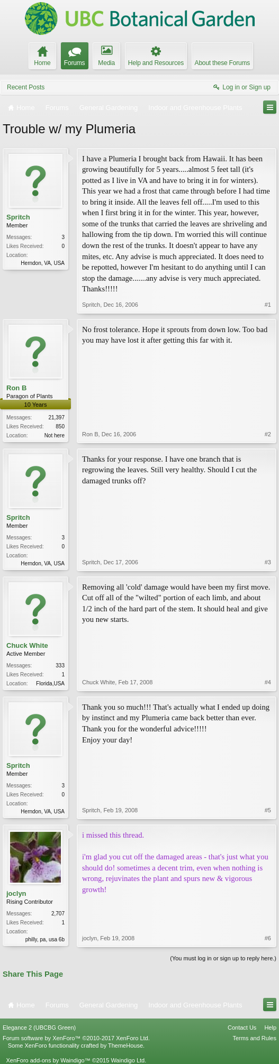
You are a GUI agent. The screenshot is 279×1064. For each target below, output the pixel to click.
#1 (268, 304)
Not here (54, 435)
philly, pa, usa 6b (45, 939)
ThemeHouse (125, 1045)
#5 (268, 810)
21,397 (56, 417)
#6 (268, 938)
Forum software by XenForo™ (76, 1038)
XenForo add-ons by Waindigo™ (48, 1060)
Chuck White (27, 645)
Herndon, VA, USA (43, 263)
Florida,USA (50, 683)
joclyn (16, 893)
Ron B (16, 388)
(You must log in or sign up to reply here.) (223, 958)
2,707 (58, 913)
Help (270, 1027)
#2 (268, 434)
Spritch (18, 217)
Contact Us (242, 1027)
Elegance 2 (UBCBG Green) (39, 1027)
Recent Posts (25, 87)
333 (60, 665)
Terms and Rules (254, 1038)
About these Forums (222, 63)
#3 (268, 562)
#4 (268, 682)
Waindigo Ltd (128, 1060)
